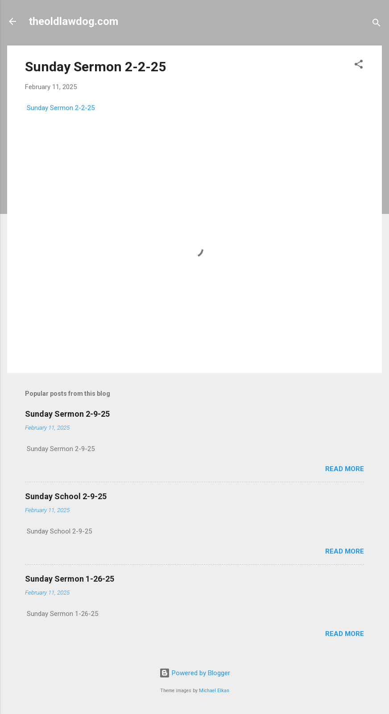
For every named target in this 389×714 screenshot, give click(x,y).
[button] (358, 66)
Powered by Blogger (194, 673)
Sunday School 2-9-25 (66, 496)
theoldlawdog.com (73, 21)
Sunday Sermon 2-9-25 (67, 414)
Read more (344, 469)
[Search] (376, 24)
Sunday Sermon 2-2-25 (95, 66)
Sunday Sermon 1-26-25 (69, 578)
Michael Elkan (214, 690)
